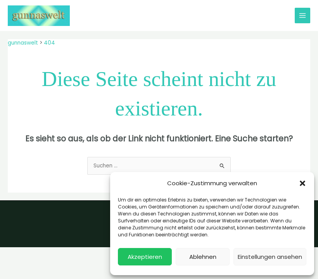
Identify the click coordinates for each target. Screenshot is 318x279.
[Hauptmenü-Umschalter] (303, 16)
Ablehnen (202, 257)
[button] (302, 183)
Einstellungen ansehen (270, 257)
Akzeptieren (145, 257)
